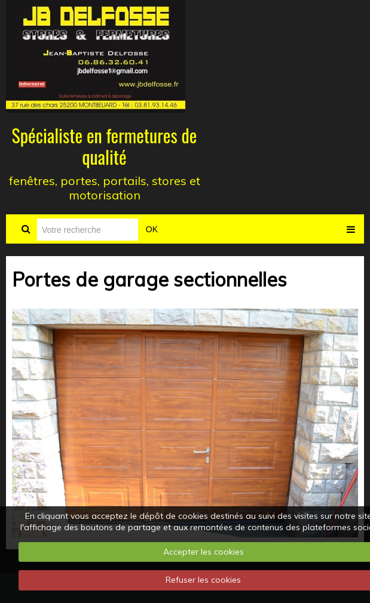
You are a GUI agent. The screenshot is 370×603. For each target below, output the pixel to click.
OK (152, 229)
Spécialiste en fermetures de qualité (104, 146)
